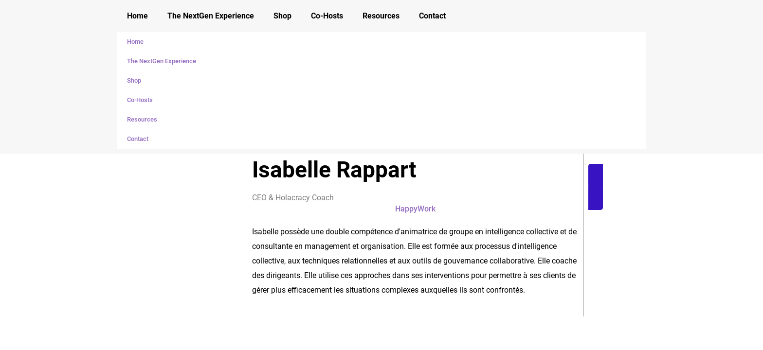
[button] (649, 187)
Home (137, 15)
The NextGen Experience (210, 15)
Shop (282, 15)
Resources (381, 15)
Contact (432, 15)
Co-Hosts (327, 15)
